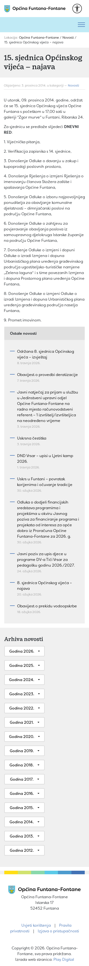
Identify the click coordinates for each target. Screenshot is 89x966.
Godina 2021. (22, 722)
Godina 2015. (22, 807)
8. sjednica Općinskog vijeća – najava (44, 585)
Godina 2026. (21, 651)
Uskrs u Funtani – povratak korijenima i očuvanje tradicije (44, 481)
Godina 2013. (22, 836)
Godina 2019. (22, 750)
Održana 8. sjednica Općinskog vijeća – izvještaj (45, 354)
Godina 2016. (22, 793)
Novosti (73, 85)
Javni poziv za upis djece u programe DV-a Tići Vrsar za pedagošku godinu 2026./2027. (46, 559)
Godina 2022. (21, 708)
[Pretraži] (37, 24)
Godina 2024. (21, 679)
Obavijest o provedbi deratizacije (47, 374)
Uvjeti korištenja (36, 925)
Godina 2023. (21, 693)
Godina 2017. (21, 779)
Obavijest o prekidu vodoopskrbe (47, 606)
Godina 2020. (21, 736)
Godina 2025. (21, 665)
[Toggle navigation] (81, 24)
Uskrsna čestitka (31, 438)
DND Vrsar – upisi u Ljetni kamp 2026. (45, 458)
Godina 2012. (22, 850)
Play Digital (63, 959)
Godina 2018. (21, 765)
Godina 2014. (21, 821)
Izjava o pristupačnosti (58, 931)
